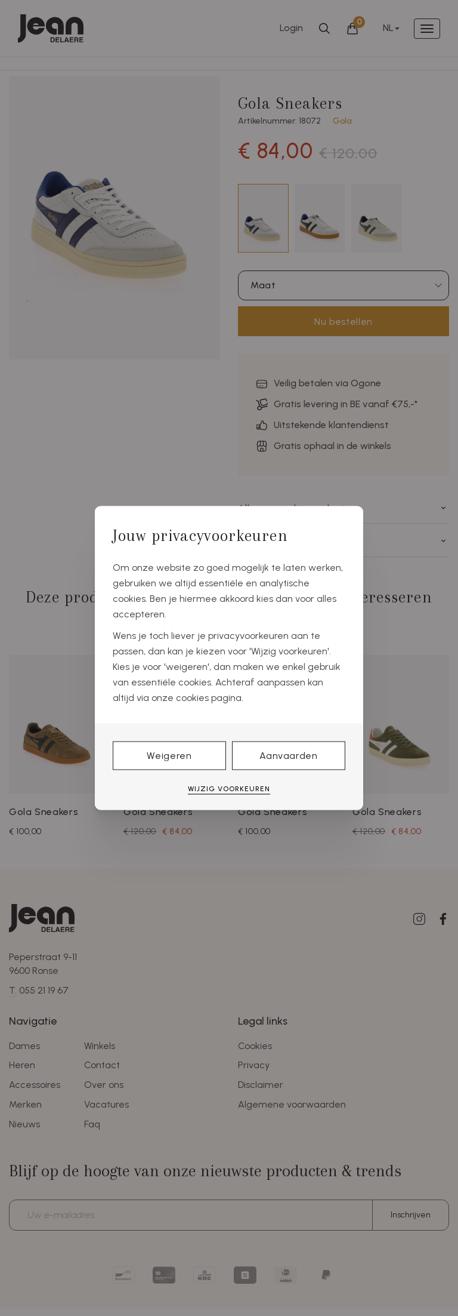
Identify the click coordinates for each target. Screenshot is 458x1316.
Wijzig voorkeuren (229, 788)
